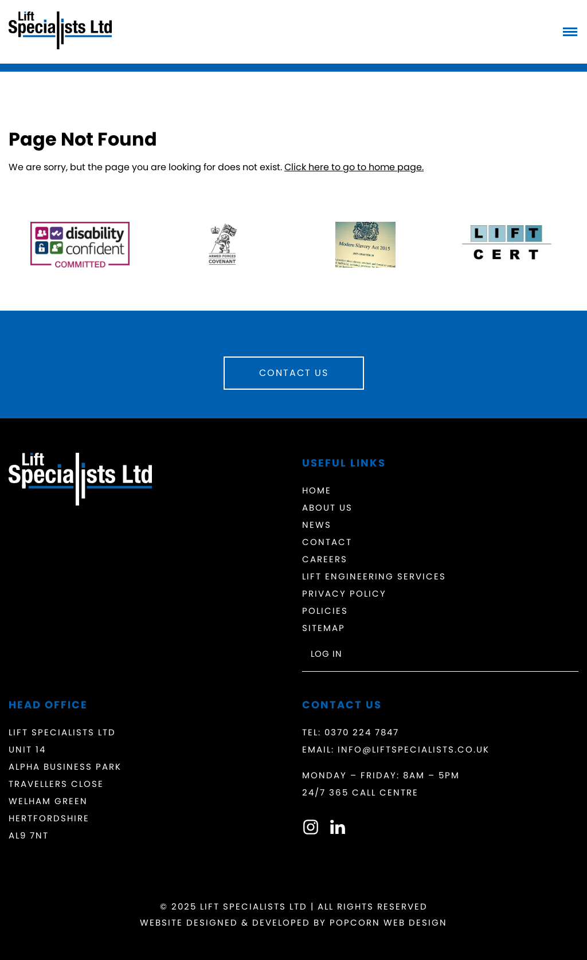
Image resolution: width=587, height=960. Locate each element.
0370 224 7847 (361, 732)
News (316, 525)
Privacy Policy (344, 593)
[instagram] (310, 830)
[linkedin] (337, 830)
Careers (324, 559)
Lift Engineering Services (374, 576)
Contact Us (293, 372)
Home (316, 490)
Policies (325, 611)
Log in (326, 654)
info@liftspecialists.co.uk (414, 749)
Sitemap (323, 628)
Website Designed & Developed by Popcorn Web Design (293, 922)
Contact (327, 542)
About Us (327, 507)
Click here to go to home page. (354, 167)
